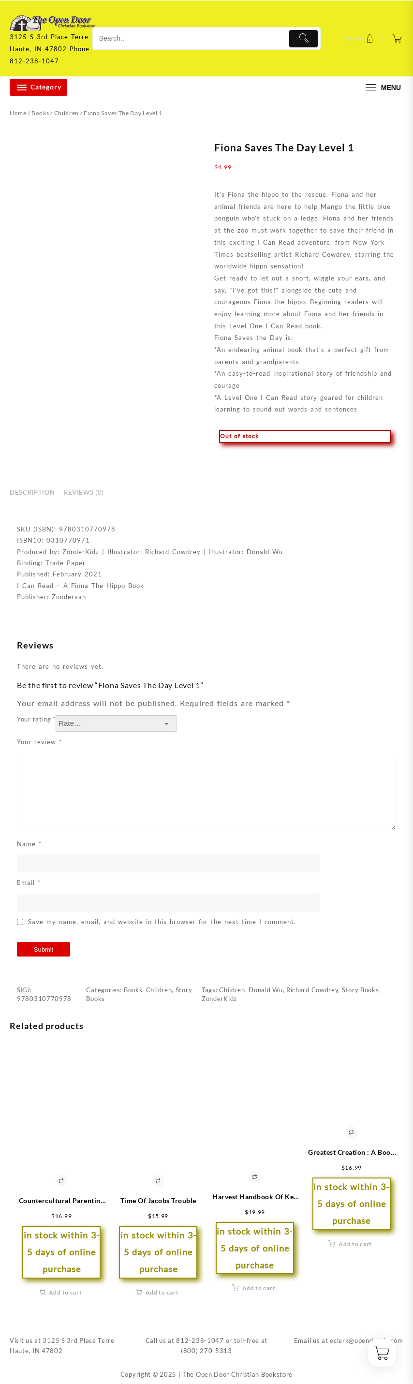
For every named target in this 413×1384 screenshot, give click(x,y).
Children (66, 113)
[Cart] (397, 38)
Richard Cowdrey (312, 990)
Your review (39, 742)
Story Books (360, 990)
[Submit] (303, 38)
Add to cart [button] (65, 1292)
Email (29, 882)
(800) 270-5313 (206, 1351)
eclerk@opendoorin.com (366, 1340)
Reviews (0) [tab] (84, 492)
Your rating (36, 719)
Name (29, 844)
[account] (360, 38)
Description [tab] (32, 492)
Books (40, 113)
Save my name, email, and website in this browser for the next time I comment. (162, 922)
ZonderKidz (219, 998)
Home (18, 113)
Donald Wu (265, 990)
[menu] (382, 87)
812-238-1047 (199, 1340)
